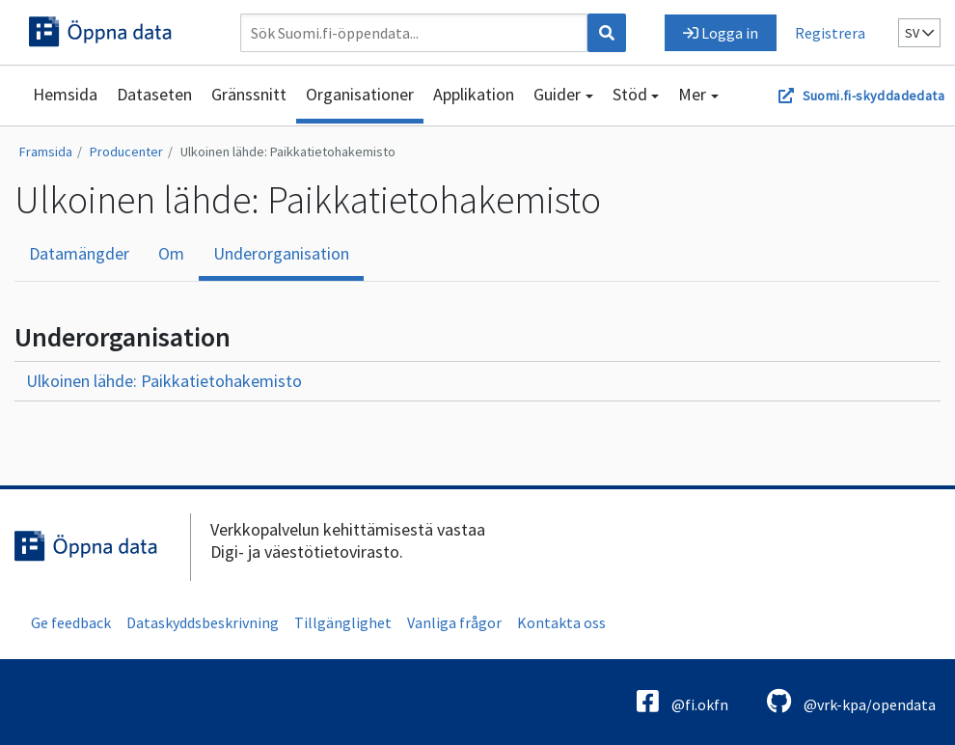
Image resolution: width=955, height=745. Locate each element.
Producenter (126, 151)
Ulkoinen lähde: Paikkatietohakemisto (288, 151)
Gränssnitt (248, 94)
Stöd (630, 94)
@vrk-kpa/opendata (851, 701)
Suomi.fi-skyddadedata (873, 95)
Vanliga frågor (454, 622)
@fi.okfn (682, 701)
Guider (557, 94)
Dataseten (154, 94)
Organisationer (360, 94)
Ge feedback (71, 622)
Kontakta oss (561, 622)
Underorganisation (281, 253)
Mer (692, 94)
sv (919, 32)
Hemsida (65, 94)
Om (171, 253)
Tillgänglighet (343, 622)
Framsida (45, 151)
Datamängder (79, 253)
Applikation (473, 94)
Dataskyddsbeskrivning (202, 622)
